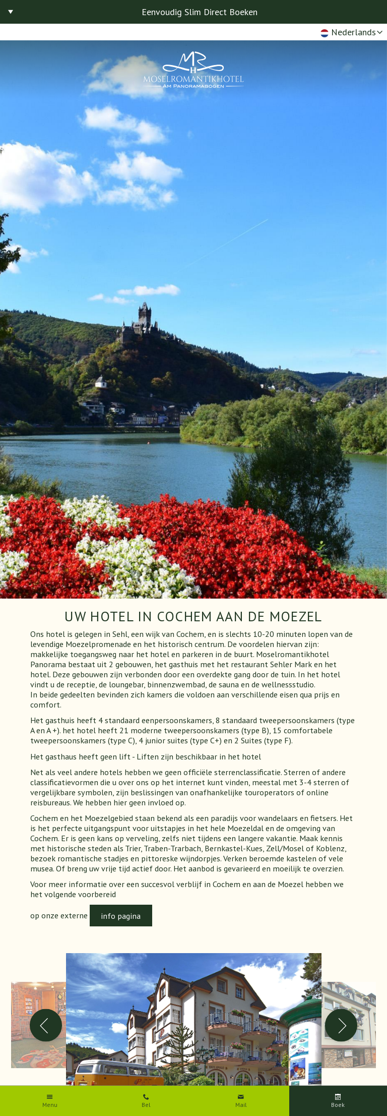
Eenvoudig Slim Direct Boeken (199, 12)
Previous (46, 1025)
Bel (146, 1104)
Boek (338, 1104)
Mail (241, 1104)
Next (341, 1025)
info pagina (121, 916)
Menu (49, 1104)
